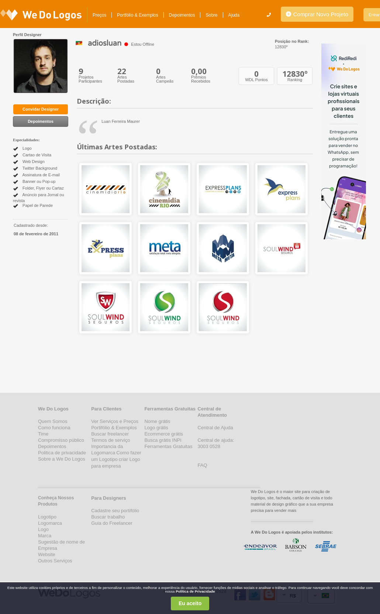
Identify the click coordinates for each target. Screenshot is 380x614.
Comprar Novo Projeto (317, 14)
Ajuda (234, 15)
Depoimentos (182, 15)
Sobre (211, 15)
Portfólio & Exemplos (137, 15)
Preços (99, 15)
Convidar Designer (41, 109)
